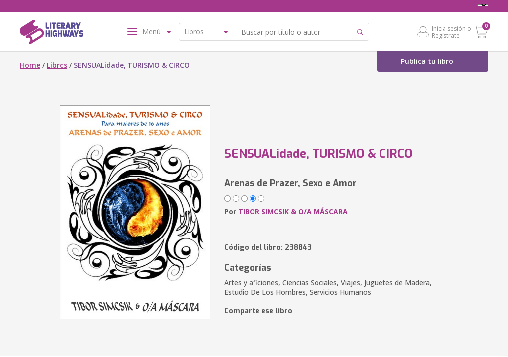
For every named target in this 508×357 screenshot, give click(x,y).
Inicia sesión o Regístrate (451, 31)
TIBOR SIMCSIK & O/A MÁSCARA (293, 211)
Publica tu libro (427, 61)
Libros (57, 65)
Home (30, 65)
